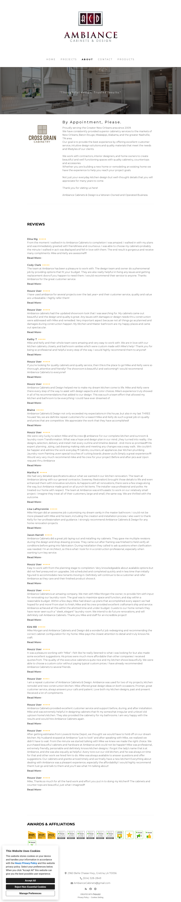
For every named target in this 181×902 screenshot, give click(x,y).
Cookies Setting (97, 897)
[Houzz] (86, 889)
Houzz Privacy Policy (26, 863)
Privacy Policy (83, 897)
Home (51, 59)
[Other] (95, 889)
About (87, 59)
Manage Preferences (30, 893)
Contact (105, 59)
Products (126, 59)
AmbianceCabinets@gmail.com (92, 883)
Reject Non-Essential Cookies (30, 886)
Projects (69, 59)
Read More (34, 258)
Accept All (30, 880)
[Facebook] (90, 889)
